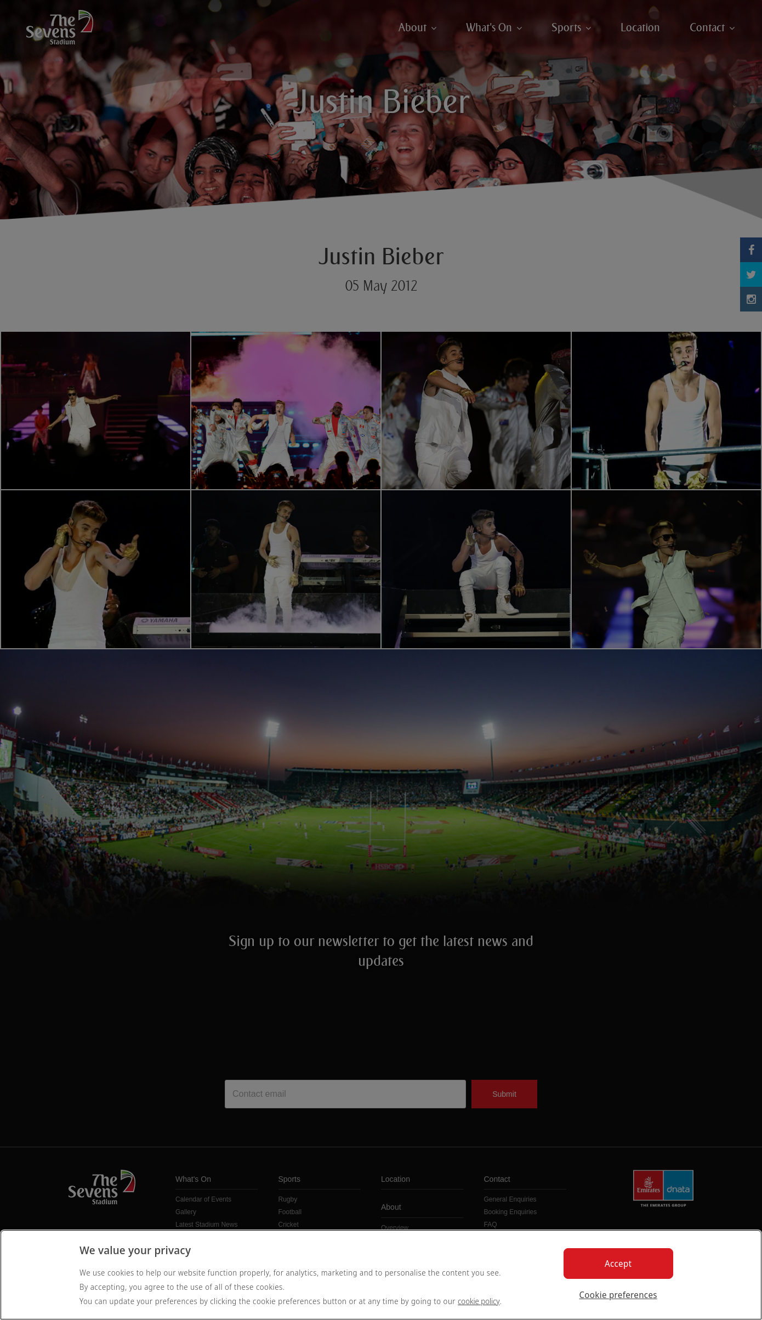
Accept (618, 1263)
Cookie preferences (618, 1295)
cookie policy (479, 1301)
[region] (381, 1275)
